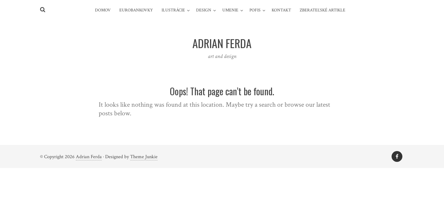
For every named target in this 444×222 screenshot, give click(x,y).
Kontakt (281, 10)
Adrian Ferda (89, 157)
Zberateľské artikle (322, 10)
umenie (230, 10)
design (203, 10)
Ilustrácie (173, 10)
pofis (255, 10)
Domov (103, 10)
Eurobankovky (136, 10)
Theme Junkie (144, 157)
